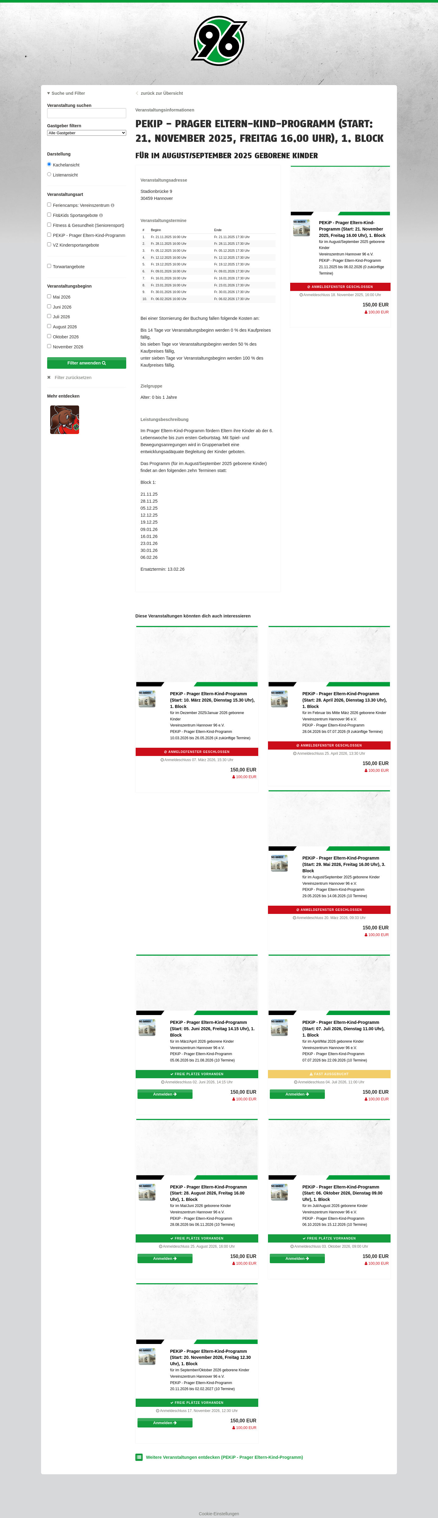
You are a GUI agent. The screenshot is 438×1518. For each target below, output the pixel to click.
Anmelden (165, 1094)
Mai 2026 (59, 296)
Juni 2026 (59, 306)
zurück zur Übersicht (162, 93)
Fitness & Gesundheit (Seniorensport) (85, 225)
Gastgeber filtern (86, 129)
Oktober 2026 (63, 336)
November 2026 (65, 346)
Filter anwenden (87, 363)
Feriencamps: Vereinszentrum (80, 205)
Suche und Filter (68, 93)
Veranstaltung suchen (86, 106)
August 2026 (62, 326)
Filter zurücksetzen (73, 377)
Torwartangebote (66, 266)
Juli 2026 (58, 316)
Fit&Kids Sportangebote (75, 215)
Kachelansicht (63, 164)
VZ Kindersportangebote (73, 245)
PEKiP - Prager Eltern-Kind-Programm (86, 235)
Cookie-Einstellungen (219, 1513)
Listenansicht (62, 174)
